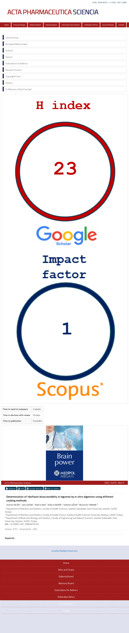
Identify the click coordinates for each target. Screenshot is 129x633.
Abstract (11, 488)
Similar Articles (34, 488)
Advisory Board (51, 25)
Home (6, 25)
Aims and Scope (19, 25)
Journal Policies (108, 25)
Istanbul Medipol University (64, 550)
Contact (121, 25)
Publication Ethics (91, 25)
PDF (21, 488)
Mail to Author (52, 488)
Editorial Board (35, 25)
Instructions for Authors (71, 25)
